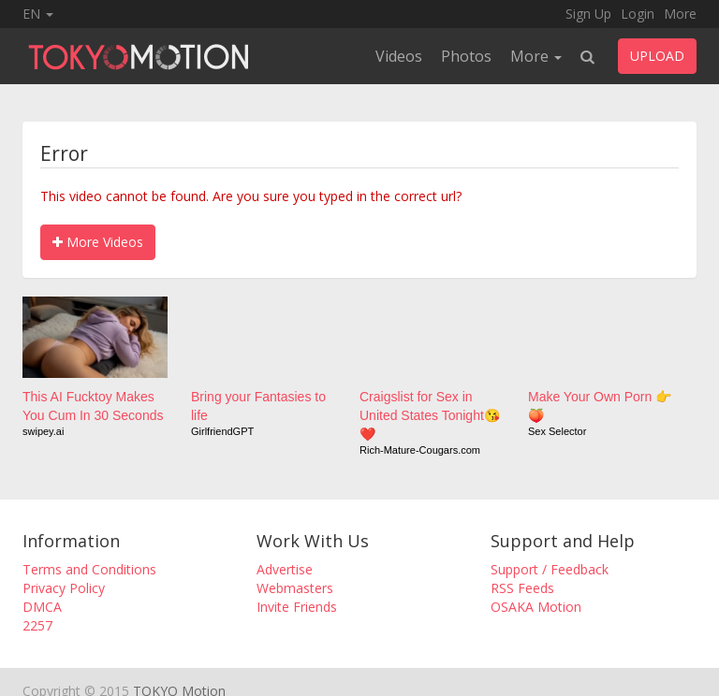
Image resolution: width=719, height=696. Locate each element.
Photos (466, 56)
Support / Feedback (550, 569)
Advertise (285, 569)
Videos (398, 56)
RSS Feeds (522, 588)
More (680, 13)
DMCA (42, 607)
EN (37, 13)
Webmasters (295, 588)
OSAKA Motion (536, 607)
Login (637, 13)
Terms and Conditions (89, 569)
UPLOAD (657, 56)
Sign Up (588, 13)
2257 (37, 625)
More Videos (97, 242)
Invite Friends (297, 607)
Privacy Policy (63, 588)
